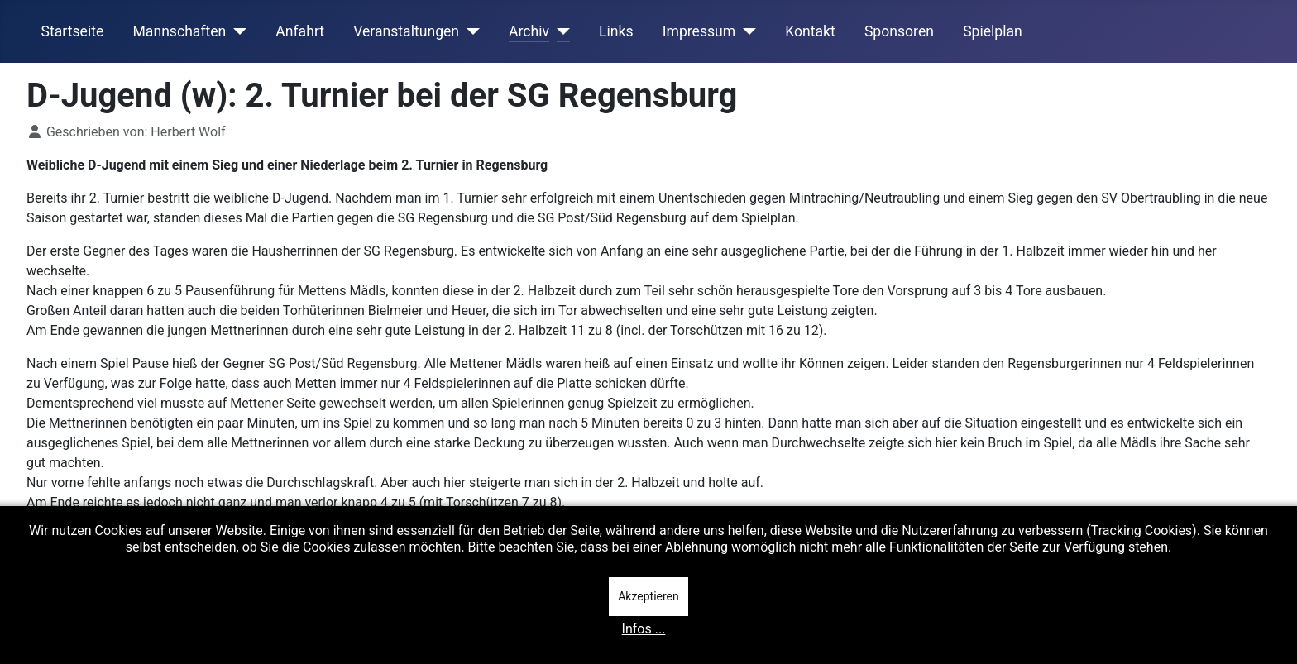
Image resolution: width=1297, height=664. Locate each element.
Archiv (529, 31)
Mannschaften (179, 31)
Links (616, 31)
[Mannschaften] (236, 31)
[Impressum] (745, 31)
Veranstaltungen (406, 31)
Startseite (72, 31)
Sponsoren (899, 31)
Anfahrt (299, 31)
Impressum (699, 31)
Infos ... (644, 629)
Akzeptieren (648, 596)
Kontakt (810, 31)
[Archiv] (559, 31)
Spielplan (992, 31)
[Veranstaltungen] (469, 31)
